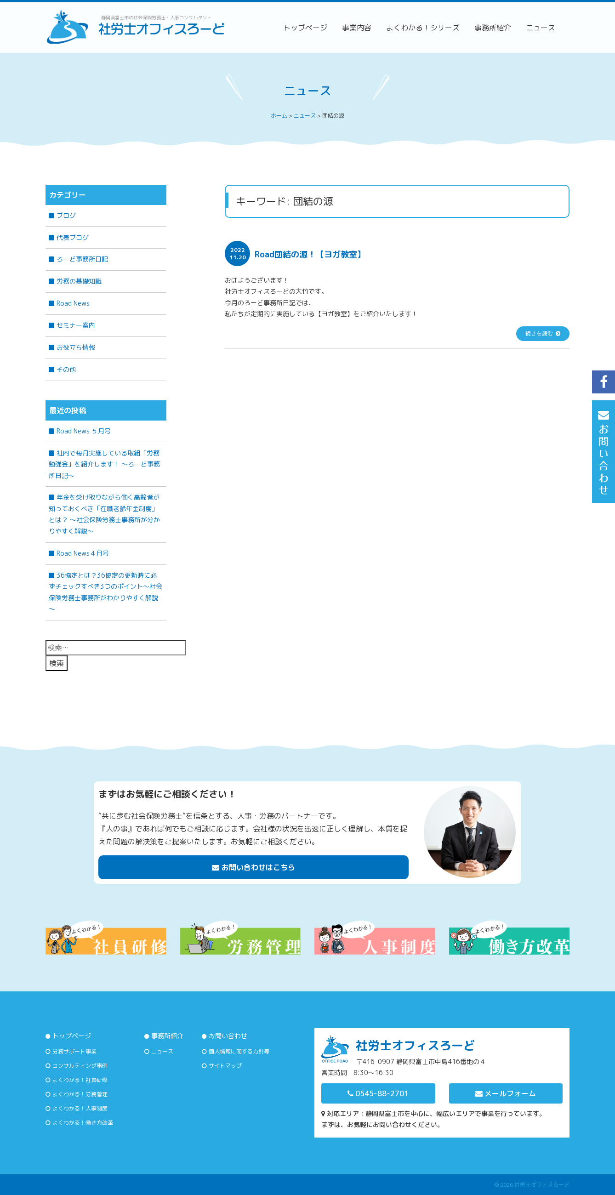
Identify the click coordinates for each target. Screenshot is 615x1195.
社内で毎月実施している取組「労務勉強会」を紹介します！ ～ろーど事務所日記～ (104, 464)
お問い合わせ (228, 1035)
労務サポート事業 (74, 1051)
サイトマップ (225, 1066)
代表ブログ (73, 237)
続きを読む (539, 333)
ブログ (66, 215)
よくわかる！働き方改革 (82, 1123)
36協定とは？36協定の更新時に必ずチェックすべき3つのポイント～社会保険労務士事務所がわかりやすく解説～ (105, 592)
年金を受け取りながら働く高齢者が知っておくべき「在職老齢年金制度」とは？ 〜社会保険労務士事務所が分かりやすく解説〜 (104, 514)
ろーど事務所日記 (82, 259)
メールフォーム (505, 1093)
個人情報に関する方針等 (239, 1051)
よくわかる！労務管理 (80, 1094)
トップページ (305, 28)
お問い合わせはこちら (253, 867)
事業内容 (356, 28)
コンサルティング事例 (80, 1066)
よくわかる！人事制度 (80, 1108)
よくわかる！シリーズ (423, 28)
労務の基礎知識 (79, 281)
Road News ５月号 (84, 431)
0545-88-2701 (378, 1093)
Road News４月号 (83, 553)
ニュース (540, 28)
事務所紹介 (492, 28)
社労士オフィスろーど (541, 1185)
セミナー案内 (76, 325)
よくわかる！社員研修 (80, 1080)
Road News (73, 303)
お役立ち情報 (76, 347)
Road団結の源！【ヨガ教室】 (310, 254)
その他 (66, 369)
